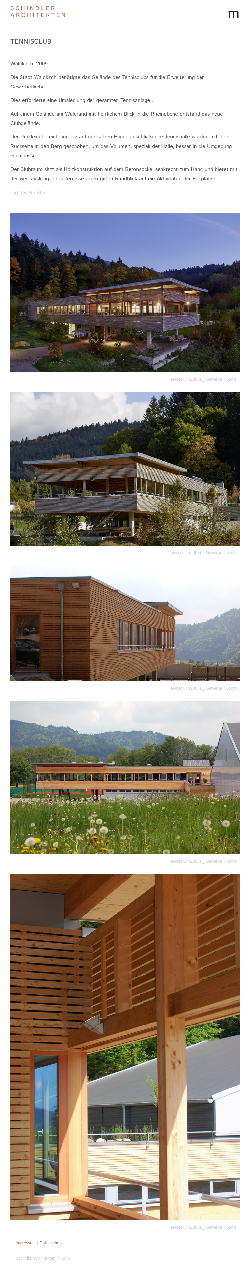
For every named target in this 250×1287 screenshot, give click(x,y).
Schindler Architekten (38, 12)
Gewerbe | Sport (221, 379)
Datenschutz (51, 1243)
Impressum (25, 1243)
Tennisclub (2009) (185, 379)
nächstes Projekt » (27, 193)
